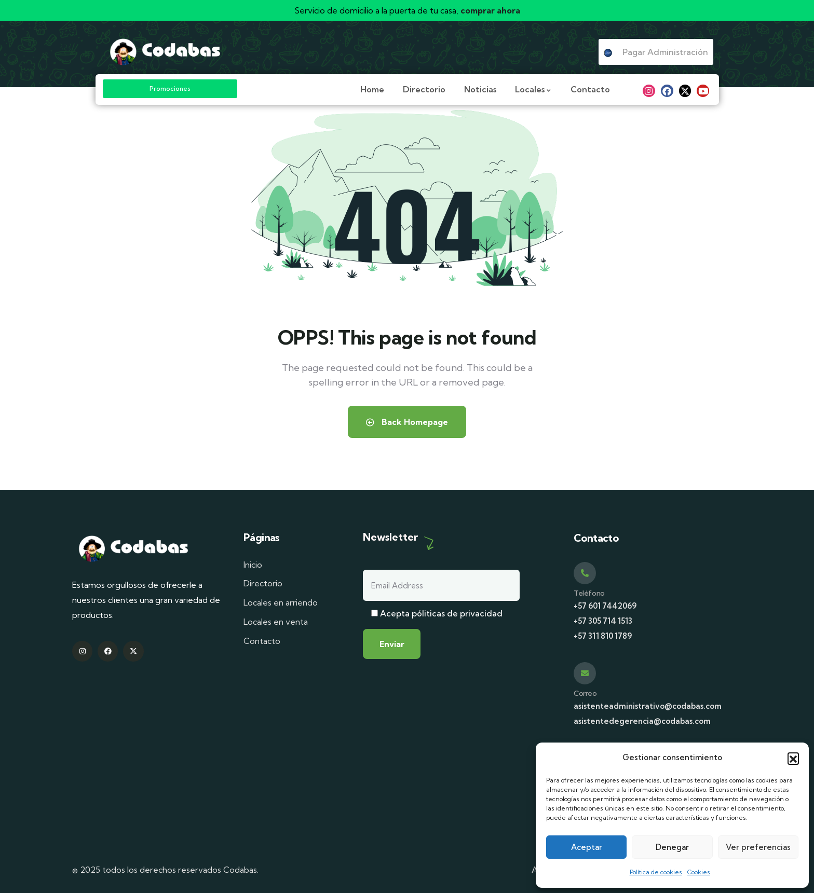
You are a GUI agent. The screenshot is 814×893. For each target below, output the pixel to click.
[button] (793, 758)
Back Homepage (407, 422)
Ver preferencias (758, 847)
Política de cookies (656, 872)
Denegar (672, 847)
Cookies (698, 872)
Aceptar (586, 847)
